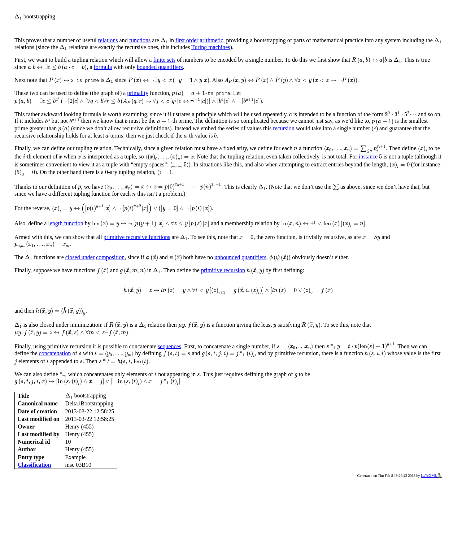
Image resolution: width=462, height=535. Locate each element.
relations (108, 40)
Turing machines (210, 47)
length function (65, 223)
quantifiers (253, 257)
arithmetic (211, 40)
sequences (169, 346)
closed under (80, 257)
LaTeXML (431, 476)
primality (137, 93)
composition (110, 257)
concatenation (55, 353)
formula (103, 67)
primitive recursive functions (137, 237)
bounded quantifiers (160, 67)
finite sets (164, 60)
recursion (284, 128)
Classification (34, 465)
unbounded (227, 257)
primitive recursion (223, 270)
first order (187, 40)
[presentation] (18, 17)
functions (140, 40)
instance (368, 156)
